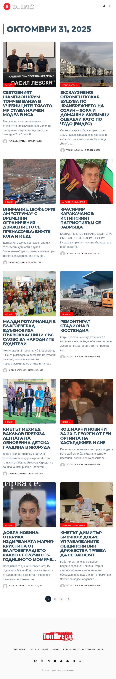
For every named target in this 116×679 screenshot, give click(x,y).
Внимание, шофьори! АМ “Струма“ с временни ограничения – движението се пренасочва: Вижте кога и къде (29, 223)
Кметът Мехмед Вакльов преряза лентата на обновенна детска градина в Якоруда (26, 438)
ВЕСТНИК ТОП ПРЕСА (92, 649)
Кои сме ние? (20, 649)
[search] (104, 6)
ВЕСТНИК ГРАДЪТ (70, 649)
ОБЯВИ (45, 649)
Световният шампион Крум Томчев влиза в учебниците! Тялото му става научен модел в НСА (27, 103)
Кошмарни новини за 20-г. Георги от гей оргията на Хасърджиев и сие (85, 436)
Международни (70, 85)
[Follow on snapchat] (68, 661)
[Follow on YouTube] (55, 661)
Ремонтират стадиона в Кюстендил (75, 326)
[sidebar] (109, 6)
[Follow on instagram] (49, 661)
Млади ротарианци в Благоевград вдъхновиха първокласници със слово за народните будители (29, 332)
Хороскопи (34, 649)
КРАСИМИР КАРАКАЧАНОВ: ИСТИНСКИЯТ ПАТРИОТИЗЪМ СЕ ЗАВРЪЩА (80, 218)
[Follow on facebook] (35, 661)
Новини (9, 202)
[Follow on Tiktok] (61, 661)
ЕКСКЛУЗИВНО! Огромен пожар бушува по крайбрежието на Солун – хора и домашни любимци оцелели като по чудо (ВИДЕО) (85, 108)
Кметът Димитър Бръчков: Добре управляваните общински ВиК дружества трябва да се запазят (83, 543)
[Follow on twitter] (42, 661)
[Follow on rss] (80, 661)
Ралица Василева (17, 141)
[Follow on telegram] (74, 661)
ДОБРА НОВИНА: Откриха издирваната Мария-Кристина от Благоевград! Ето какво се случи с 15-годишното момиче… (29, 546)
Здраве (8, 85)
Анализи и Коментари (74, 202)
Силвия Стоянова (74, 253)
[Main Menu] (7, 7)
